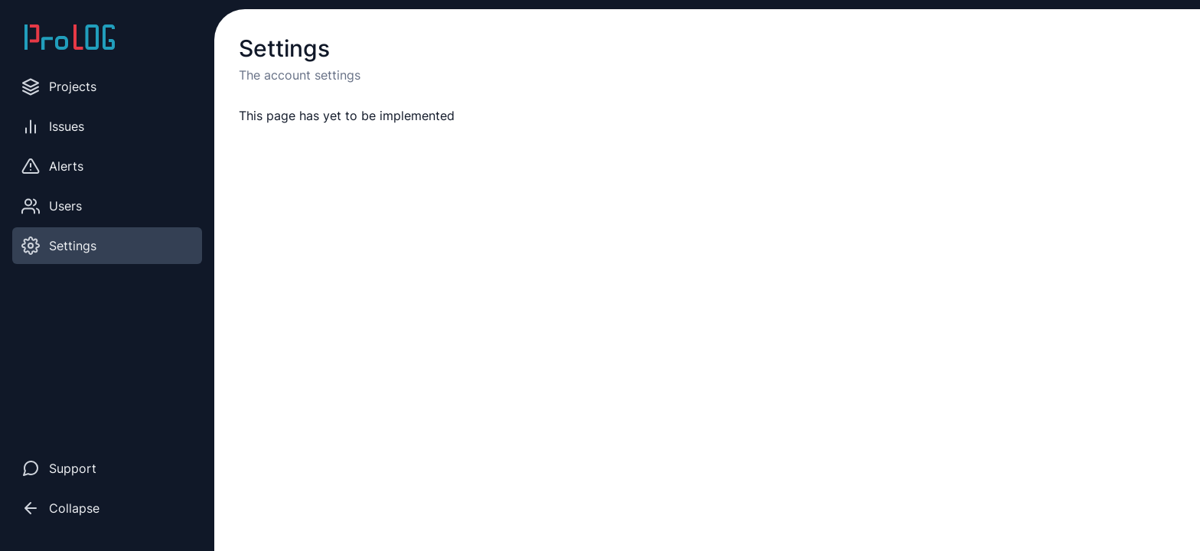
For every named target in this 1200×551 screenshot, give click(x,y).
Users (51, 206)
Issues (52, 126)
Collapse (60, 508)
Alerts (52, 166)
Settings (58, 245)
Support (58, 468)
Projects (58, 86)
